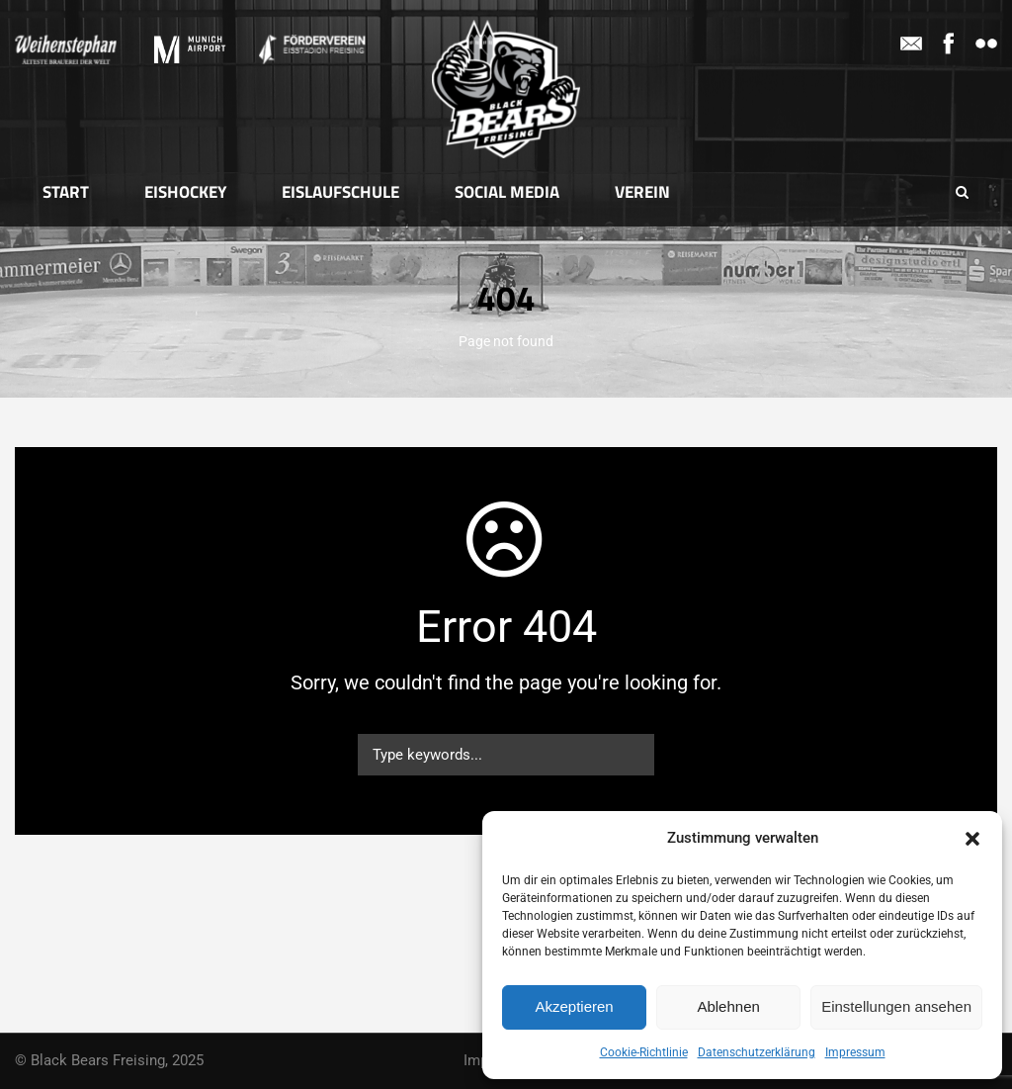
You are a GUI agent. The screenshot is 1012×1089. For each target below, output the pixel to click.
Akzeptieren (574, 1006)
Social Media (507, 192)
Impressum (855, 1052)
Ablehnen (728, 1006)
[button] (972, 839)
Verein (642, 192)
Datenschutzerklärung (756, 1052)
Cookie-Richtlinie (644, 1052)
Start (65, 192)
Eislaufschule (340, 192)
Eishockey (185, 192)
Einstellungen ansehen (896, 1006)
